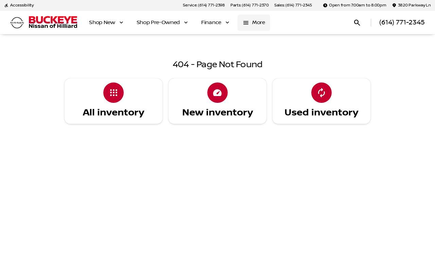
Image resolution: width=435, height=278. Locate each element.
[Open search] (357, 22)
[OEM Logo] (17, 23)
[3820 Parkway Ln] (411, 5)
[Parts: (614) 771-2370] (249, 5)
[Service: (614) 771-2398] (203, 5)
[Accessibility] (19, 5)
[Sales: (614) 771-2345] (293, 5)
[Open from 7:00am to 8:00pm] (354, 5)
